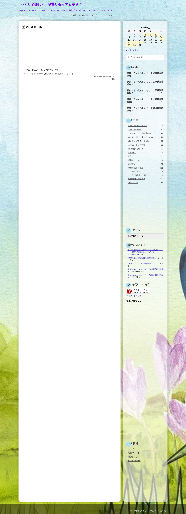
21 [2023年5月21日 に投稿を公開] (161, 40)
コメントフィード (135, 457)
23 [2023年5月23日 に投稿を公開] (134, 42)
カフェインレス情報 (145, 145)
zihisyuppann (133, 254)
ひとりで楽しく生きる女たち (145, 137)
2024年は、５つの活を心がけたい (142, 258)
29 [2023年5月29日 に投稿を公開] (129, 45)
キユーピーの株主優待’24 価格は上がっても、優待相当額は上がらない (145, 251)
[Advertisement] (69, 47)
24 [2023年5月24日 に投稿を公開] (140, 42)
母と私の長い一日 (147, 175)
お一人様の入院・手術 (145, 126)
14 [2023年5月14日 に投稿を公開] (161, 37)
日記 (145, 156)
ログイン (132, 449)
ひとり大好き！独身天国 (145, 141)
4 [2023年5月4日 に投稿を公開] (145, 34)
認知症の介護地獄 (145, 168)
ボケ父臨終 (147, 172)
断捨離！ (145, 152)
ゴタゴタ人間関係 (145, 149)
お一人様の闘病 (145, 129)
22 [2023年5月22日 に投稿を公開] (129, 42)
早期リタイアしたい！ (145, 160)
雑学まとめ (145, 183)
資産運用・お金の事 (145, 179)
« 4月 (128, 50)
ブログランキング (134, 296)
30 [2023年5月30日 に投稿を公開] (134, 45)
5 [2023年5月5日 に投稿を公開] (150, 34)
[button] (162, 57)
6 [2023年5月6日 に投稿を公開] (156, 34)
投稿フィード (134, 453)
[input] (145, 57)
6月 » (135, 50)
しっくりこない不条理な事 (145, 133)
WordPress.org (134, 461)
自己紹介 (145, 164)
